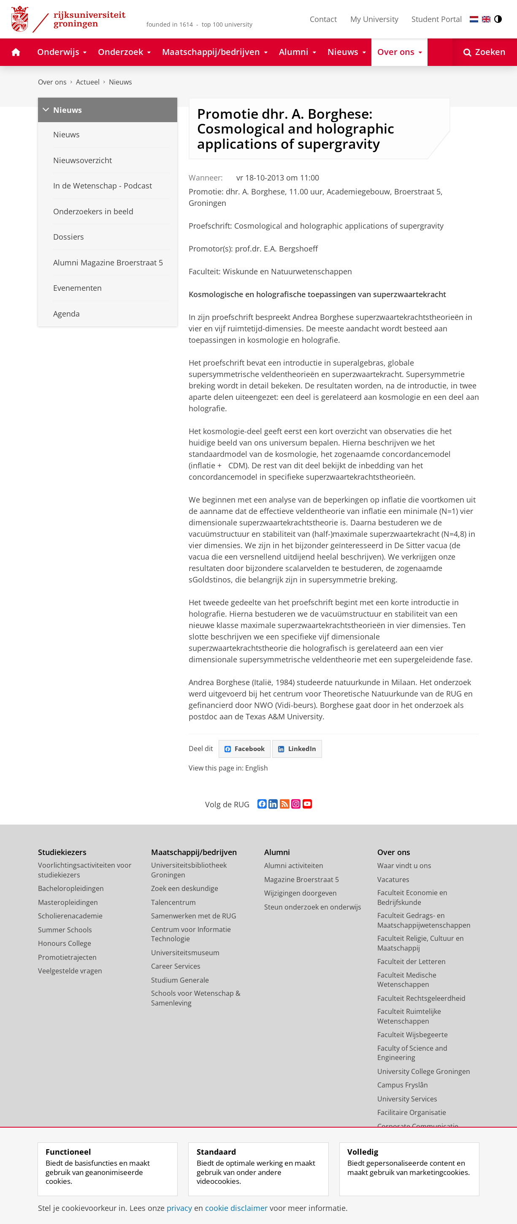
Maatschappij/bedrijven (194, 853)
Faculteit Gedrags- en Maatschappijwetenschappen (424, 921)
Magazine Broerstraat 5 (301, 880)
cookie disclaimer (236, 1208)
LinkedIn (301, 749)
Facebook (246, 749)
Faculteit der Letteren (411, 962)
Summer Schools (65, 930)
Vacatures (393, 880)
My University (374, 19)
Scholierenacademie (70, 917)
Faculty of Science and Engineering (412, 1053)
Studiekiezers (62, 853)
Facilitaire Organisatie (411, 1113)
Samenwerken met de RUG (193, 917)
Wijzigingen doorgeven (300, 894)
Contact (323, 19)
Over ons (52, 82)
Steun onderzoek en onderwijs (312, 908)
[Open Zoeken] (484, 52)
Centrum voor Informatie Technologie (191, 935)
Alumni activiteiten (293, 867)
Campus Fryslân (402, 1086)
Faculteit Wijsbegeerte (412, 1036)
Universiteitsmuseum (185, 953)
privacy (179, 1208)
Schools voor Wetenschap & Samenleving (196, 999)
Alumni (277, 853)
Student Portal (436, 19)
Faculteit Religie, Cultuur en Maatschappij (420, 944)
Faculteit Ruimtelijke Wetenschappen (409, 1017)
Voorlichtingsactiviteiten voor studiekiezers (85, 871)
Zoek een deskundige (184, 889)
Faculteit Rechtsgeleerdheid (421, 999)
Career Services (175, 967)
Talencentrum (173, 903)
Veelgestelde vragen (70, 972)
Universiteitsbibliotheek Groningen (189, 871)
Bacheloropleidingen (71, 889)
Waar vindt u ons (404, 867)
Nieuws (120, 82)
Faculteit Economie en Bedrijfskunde (412, 898)
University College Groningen (423, 1072)
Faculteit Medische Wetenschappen (406, 980)
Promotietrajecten (67, 958)
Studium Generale (180, 981)
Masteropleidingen (68, 903)
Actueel (88, 82)
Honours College (64, 944)
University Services (407, 1099)
